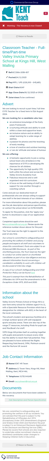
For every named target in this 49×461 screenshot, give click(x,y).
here (33, 272)
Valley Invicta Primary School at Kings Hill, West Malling (24, 61)
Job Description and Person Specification (27, 400)
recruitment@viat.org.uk (16, 224)
